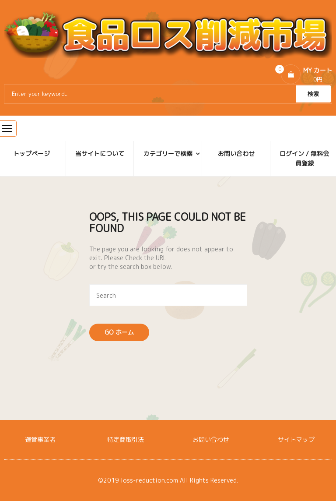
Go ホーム (119, 332)
